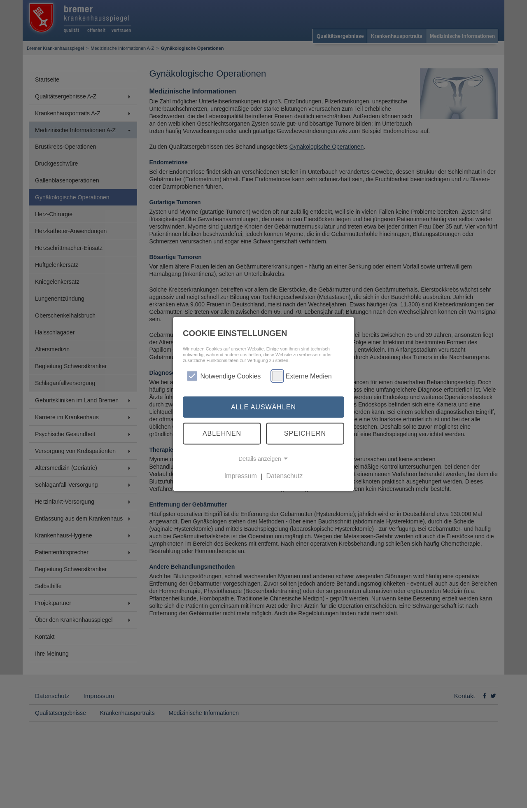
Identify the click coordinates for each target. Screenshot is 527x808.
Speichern (305, 433)
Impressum (240, 475)
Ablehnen (222, 433)
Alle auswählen (263, 406)
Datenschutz (284, 475)
